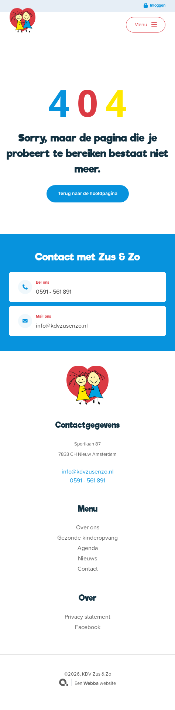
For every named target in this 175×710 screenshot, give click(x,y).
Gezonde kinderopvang (87, 537)
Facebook (87, 627)
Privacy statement (87, 616)
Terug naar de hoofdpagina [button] (87, 193)
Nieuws (87, 558)
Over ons (87, 527)
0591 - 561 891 (53, 291)
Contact (88, 568)
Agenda (88, 548)
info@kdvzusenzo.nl (62, 325)
